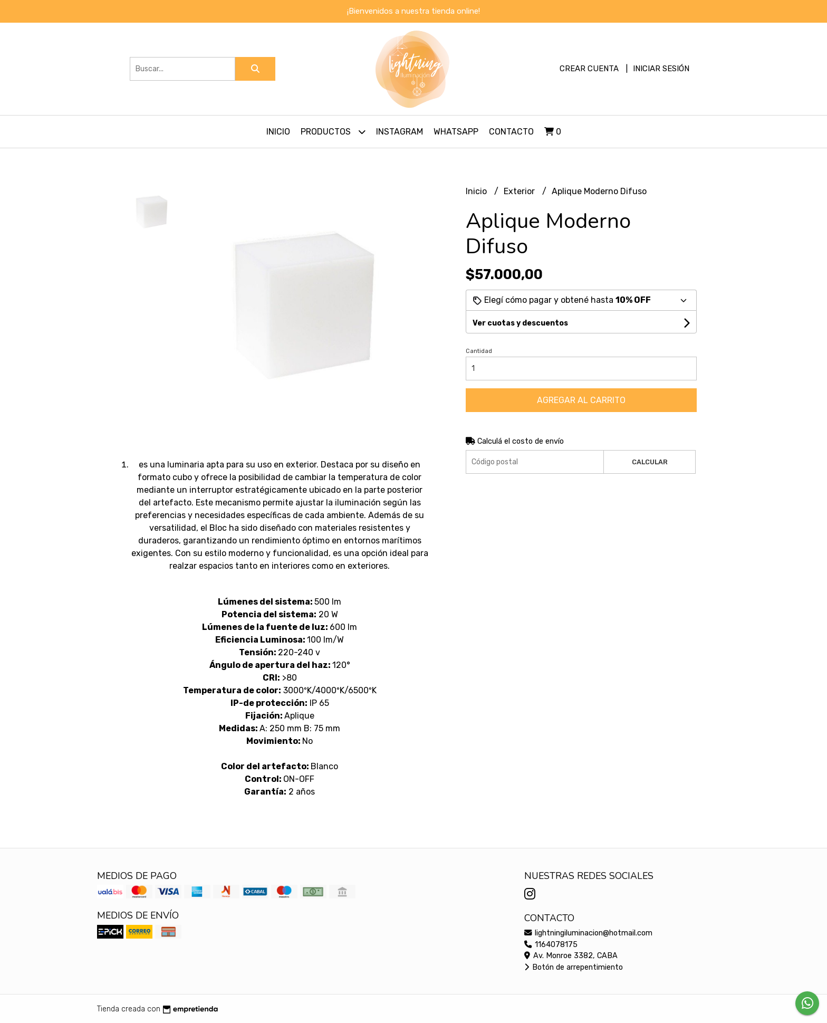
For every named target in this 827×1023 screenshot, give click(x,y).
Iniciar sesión (661, 68)
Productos (333, 132)
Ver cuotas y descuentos (520, 323)
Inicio (278, 132)
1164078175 (551, 944)
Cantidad (479, 351)
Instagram (399, 132)
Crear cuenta (589, 68)
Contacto (511, 132)
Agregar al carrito (581, 400)
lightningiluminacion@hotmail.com (588, 933)
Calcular (650, 462)
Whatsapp (456, 132)
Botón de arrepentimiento (573, 967)
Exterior (520, 191)
